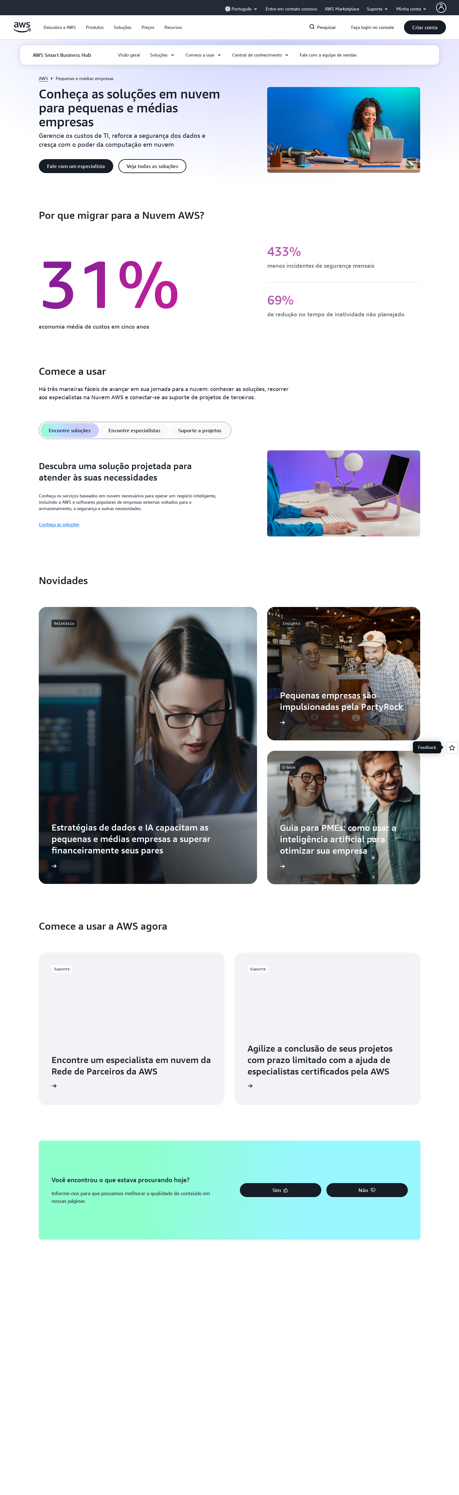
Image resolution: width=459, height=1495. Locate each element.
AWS (43, 78)
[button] (59, 27)
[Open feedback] (452, 747)
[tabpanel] (230, 494)
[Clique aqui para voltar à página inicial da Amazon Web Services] (22, 30)
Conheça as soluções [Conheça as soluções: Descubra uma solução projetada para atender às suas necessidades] (59, 524)
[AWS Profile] (441, 8)
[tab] (69, 430)
